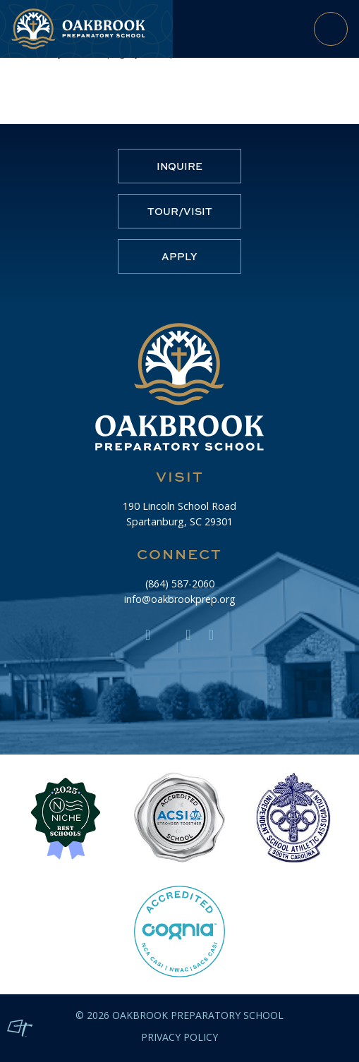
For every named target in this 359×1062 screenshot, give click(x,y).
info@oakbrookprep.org (180, 599)
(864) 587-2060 (179, 583)
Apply (179, 256)
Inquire (179, 166)
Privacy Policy (179, 1037)
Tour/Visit (179, 211)
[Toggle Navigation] (331, 29)
